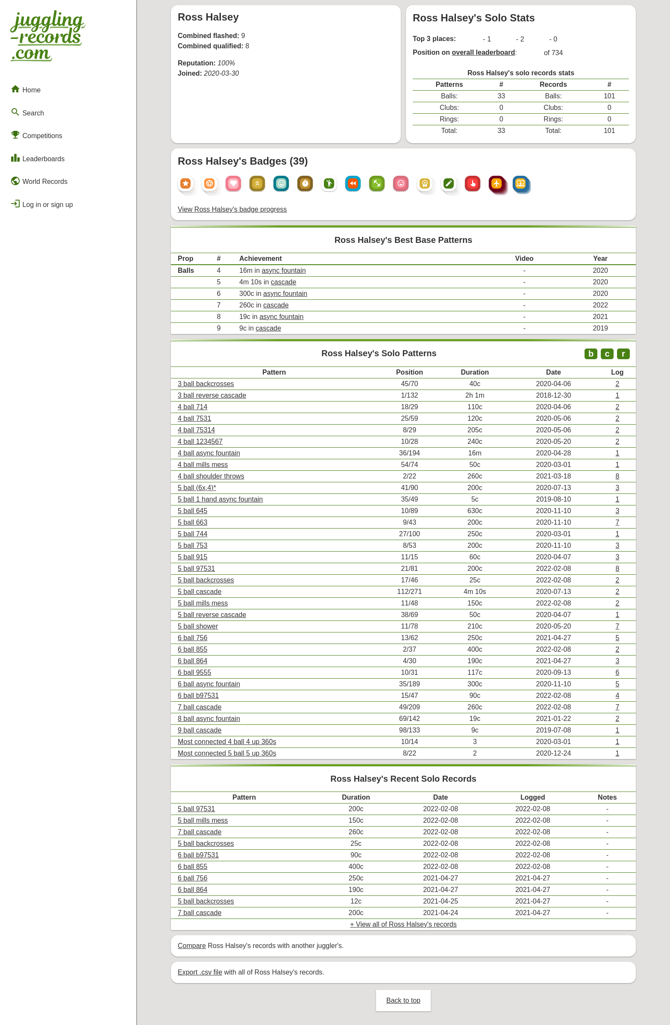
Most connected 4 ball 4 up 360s (227, 741)
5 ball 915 (192, 557)
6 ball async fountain (209, 684)
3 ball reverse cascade (212, 395)
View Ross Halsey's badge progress (232, 209)
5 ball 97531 (196, 568)
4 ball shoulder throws (211, 476)
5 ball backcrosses (206, 580)
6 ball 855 (192, 649)
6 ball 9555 (194, 672)
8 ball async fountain (209, 718)
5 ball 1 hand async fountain (220, 499)
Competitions (36, 135)
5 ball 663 (192, 522)
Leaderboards (37, 158)
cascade (284, 282)
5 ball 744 (192, 534)
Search (27, 112)
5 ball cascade (199, 591)
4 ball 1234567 (200, 441)
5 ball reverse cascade (212, 614)
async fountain (284, 270)
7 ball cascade (199, 707)
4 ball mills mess (203, 464)
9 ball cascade (199, 730)
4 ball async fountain (209, 453)
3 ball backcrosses (206, 383)
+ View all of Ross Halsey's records (403, 924)
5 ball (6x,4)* (197, 487)
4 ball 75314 (196, 430)
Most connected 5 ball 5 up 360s (227, 753)
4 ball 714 (192, 407)
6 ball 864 (192, 661)
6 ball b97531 (198, 695)
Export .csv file (200, 972)
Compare (192, 945)
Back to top (403, 1000)
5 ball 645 (192, 510)
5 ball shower (198, 626)
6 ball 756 (192, 637)
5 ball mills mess (203, 603)
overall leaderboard (483, 52)
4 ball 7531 (194, 418)
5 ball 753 (192, 545)
